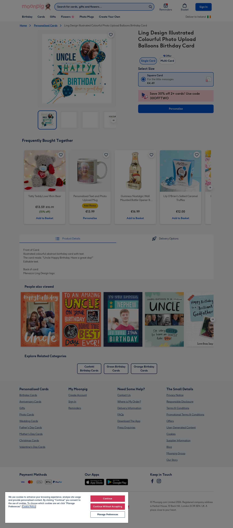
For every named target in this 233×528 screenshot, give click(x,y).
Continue (107, 498)
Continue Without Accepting (107, 506)
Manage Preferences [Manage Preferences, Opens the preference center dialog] (107, 514)
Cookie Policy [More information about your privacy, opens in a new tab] (29, 506)
